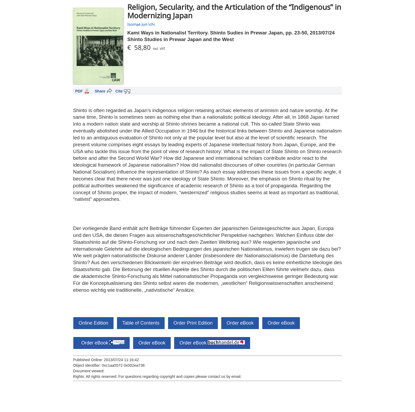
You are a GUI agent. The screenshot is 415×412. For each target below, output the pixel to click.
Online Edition (93, 323)
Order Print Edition (193, 323)
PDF (79, 91)
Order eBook (240, 323)
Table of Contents (140, 323)
